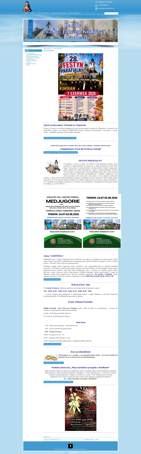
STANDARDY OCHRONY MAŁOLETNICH (33, 58)
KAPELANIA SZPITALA (43, 13)
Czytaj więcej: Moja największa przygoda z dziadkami (58, 382)
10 (82, 439)
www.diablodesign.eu (73, 452)
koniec (97, 439)
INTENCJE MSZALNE (32, 56)
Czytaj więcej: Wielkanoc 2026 (52, 344)
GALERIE (32, 13)
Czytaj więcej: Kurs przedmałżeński (54, 362)
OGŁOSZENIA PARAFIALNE (33, 55)
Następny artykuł (89, 439)
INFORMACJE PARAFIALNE (58, 13)
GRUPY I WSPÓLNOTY (74, 13)
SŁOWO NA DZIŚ (31, 63)
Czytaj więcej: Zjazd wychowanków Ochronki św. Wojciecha (60, 138)
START (26, 13)
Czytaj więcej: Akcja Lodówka (52, 279)
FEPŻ (27, 65)
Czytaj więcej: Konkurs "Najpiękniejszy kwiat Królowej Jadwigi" (61, 152)
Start (51, 48)
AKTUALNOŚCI (30, 53)
